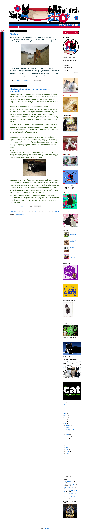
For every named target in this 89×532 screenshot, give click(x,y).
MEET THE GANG (22, 27)
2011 (65, 419)
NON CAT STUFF (39, 27)
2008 (65, 456)
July (67, 440)
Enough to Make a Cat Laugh (70, 478)
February (68, 451)
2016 (65, 409)
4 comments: (26, 80)
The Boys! (15, 34)
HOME (11, 27)
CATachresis (17, 80)
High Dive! (72, 247)
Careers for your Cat (68, 475)
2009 (65, 423)
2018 (65, 404)
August (67, 438)
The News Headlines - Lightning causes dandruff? (70, 431)
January (67, 453)
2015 (65, 411)
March (67, 449)
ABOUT (16, 27)
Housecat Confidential (69, 484)
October (67, 434)
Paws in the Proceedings (69, 487)
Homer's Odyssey (68, 481)
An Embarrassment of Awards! (73, 256)
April (67, 447)
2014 (65, 413)
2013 (65, 415)
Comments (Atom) (20, 214)
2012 (65, 417)
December (68, 425)
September (68, 436)
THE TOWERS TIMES (49, 27)
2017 (65, 406)
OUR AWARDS (31, 27)
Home (35, 211)
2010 (65, 421)
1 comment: (26, 205)
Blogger (47, 528)
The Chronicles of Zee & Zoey (70, 493)
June (67, 443)
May (67, 445)
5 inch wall (48, 41)
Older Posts (56, 211)
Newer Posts (13, 211)
